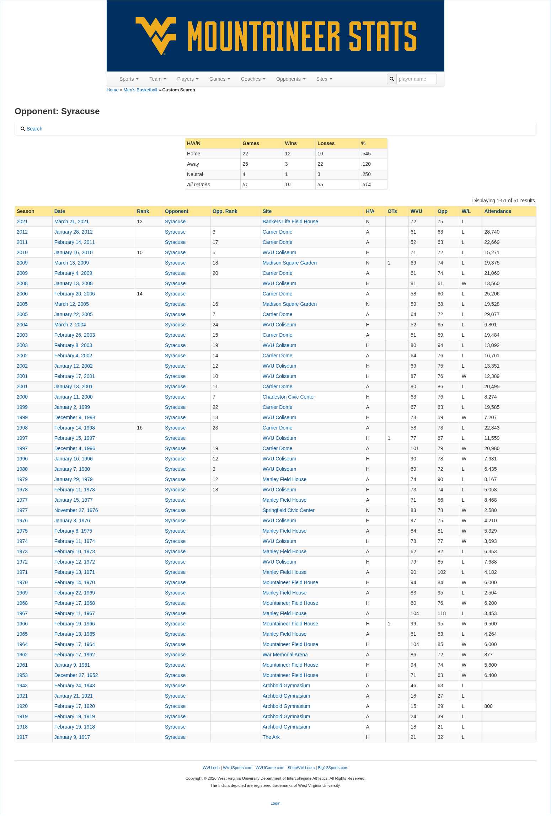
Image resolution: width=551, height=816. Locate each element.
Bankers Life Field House (290, 221)
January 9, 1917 (72, 737)
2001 (22, 376)
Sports (129, 79)
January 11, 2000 (73, 397)
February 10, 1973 (74, 551)
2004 (22, 324)
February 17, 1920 (74, 706)
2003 (22, 335)
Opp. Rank (225, 211)
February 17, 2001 (74, 376)
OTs (392, 211)
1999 (22, 407)
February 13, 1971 (74, 572)
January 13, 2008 (73, 283)
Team (157, 79)
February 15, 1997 (74, 438)
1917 (22, 737)
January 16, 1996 (73, 459)
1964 (22, 644)
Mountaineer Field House (290, 582)
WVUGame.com (270, 768)
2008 (22, 283)
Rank (143, 211)
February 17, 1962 (74, 654)
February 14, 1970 (74, 582)
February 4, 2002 (73, 355)
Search (31, 129)
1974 (22, 541)
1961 (22, 665)
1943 (22, 685)
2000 (22, 397)
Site (267, 211)
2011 (22, 242)
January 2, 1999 (72, 407)
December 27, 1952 (76, 675)
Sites (324, 79)
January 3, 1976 (72, 520)
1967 (22, 613)
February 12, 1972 (74, 562)
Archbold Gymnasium (286, 685)
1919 (22, 716)
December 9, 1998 (74, 417)
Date (59, 211)
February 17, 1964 (74, 644)
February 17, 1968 (74, 603)
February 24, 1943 (74, 685)
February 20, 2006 (74, 294)
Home (113, 89)
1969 (22, 593)
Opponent (176, 211)
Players (188, 79)
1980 (22, 469)
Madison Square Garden (290, 263)
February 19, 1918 (74, 727)
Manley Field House (285, 479)
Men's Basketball (140, 89)
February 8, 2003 (73, 345)
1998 (22, 428)
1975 (22, 531)
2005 (22, 304)
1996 (22, 459)
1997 (22, 438)
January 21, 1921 (73, 696)
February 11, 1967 (74, 613)
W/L (466, 211)
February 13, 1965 (74, 634)
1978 (22, 489)
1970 (22, 582)
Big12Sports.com (333, 768)
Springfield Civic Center (289, 510)
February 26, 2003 (74, 335)
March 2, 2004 (70, 324)
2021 (22, 221)
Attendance (497, 211)
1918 (22, 727)
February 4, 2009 (73, 273)
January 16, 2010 (73, 252)
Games (219, 79)
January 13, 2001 (73, 386)
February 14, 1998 (74, 428)
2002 (22, 355)
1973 (22, 551)
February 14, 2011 (74, 242)
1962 (22, 654)
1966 (22, 623)
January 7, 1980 (72, 469)
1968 (22, 603)
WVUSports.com (237, 768)
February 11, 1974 (74, 541)
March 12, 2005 (71, 304)
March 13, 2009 (71, 263)
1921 (22, 696)
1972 (22, 562)
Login (275, 803)
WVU (416, 211)
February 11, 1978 (74, 489)
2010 (22, 252)
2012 (22, 232)
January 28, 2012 (73, 232)
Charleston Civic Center (289, 397)
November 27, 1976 (76, 510)
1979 (22, 479)
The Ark (271, 737)
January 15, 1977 (73, 500)
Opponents (290, 79)
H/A (370, 211)
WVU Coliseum (279, 252)
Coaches (253, 79)
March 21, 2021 (71, 221)
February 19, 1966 (74, 623)
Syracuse (175, 221)
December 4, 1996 (74, 448)
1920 (22, 706)
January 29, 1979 (73, 479)
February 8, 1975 (73, 531)
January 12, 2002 (73, 366)
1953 (22, 675)
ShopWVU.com (301, 768)
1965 (22, 634)
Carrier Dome (278, 232)
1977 (22, 500)
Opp (443, 211)
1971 (22, 572)
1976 (22, 520)
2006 (22, 294)
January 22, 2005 (73, 314)
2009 (22, 263)
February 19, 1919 (74, 716)
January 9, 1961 (72, 665)
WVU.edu (211, 768)
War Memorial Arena (285, 654)
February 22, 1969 (74, 593)
